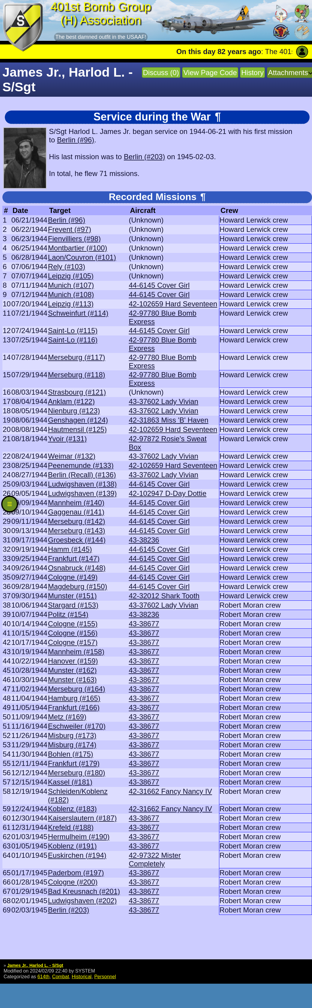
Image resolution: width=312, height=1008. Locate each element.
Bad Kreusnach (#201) (84, 891)
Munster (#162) (72, 670)
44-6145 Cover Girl (159, 285)
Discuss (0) (161, 72)
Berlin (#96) (75, 140)
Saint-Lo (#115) (73, 330)
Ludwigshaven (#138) (82, 484)
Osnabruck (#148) (77, 568)
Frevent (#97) (69, 229)
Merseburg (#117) (76, 357)
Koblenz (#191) (72, 846)
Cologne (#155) (73, 624)
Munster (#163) (72, 680)
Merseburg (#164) (76, 689)
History (252, 72)
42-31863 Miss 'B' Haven (168, 420)
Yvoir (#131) (67, 439)
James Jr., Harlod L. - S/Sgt (35, 965)
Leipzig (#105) (71, 276)
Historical (82, 976)
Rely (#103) (66, 267)
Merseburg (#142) (76, 521)
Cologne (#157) (73, 642)
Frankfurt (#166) (74, 707)
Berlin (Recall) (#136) (82, 475)
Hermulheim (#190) (79, 837)
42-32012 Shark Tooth (164, 596)
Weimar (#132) (71, 456)
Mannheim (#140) (76, 503)
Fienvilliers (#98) (74, 239)
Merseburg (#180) (76, 773)
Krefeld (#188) (71, 827)
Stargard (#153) (73, 605)
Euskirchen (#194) (77, 855)
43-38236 (144, 540)
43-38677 (144, 624)
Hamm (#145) (70, 549)
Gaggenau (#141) (76, 512)
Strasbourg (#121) (77, 392)
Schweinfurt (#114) (78, 313)
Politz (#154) (68, 614)
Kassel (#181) (70, 782)
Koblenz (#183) (72, 809)
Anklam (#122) (71, 401)
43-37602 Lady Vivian (163, 401)
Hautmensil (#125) (77, 429)
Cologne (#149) (73, 577)
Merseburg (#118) (76, 375)
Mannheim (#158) (76, 652)
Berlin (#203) (144, 157)
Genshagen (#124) (78, 420)
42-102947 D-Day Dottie (167, 493)
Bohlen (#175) (70, 754)
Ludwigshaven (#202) (82, 901)
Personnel (105, 976)
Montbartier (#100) (77, 248)
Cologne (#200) (73, 882)
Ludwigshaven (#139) (82, 493)
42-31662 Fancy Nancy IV (170, 791)
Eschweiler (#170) (77, 726)
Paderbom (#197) (76, 873)
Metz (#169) (67, 717)
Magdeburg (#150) (77, 586)
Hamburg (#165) (74, 698)
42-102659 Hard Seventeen (173, 304)
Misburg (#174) (72, 745)
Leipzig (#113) (71, 304)
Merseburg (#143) (76, 531)
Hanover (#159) (73, 661)
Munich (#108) (71, 294)
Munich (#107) (71, 285)
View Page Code (210, 72)
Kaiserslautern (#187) (82, 818)
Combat (60, 976)
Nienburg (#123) (74, 411)
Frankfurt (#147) (74, 558)
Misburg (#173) (72, 735)
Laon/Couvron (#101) (82, 257)
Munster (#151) (72, 596)
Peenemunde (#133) (81, 465)
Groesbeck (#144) (77, 540)
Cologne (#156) (73, 633)
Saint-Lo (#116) (73, 340)
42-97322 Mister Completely (155, 859)
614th (44, 976)
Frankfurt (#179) (74, 763)
